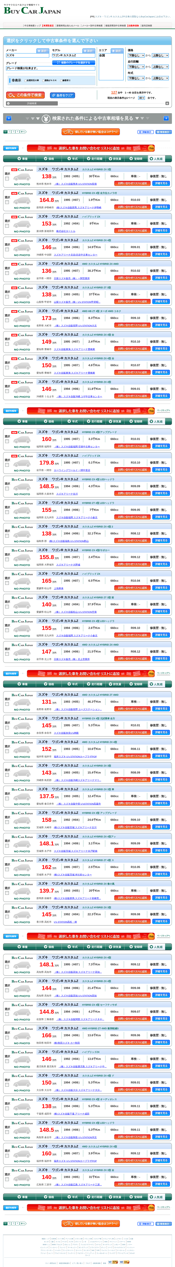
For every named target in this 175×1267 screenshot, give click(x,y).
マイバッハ (113, 1242)
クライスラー (94, 1247)
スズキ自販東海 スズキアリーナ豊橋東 (74, 349)
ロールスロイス (119, 1247)
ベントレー (131, 1247)
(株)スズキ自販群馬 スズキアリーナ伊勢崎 (78, 207)
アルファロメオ (60, 1253)
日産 (131, 1239)
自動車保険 (134, 25)
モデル (56, 50)
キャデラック (107, 1244)
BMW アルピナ (57, 1244)
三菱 (52, 1242)
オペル (98, 1244)
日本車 (53, 1239)
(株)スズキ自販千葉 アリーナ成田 (72, 1114)
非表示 (16, 80)
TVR (97, 1250)
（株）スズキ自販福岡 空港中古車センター (77, 446)
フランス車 (88, 1239)
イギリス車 (79, 1239)
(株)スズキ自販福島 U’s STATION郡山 (69, 541)
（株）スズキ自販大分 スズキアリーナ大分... (78, 1090)
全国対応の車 (33, 80)
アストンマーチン (47, 1250)
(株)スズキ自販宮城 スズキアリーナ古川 (75, 827)
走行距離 (133, 61)
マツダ (64, 1242)
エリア (103, 50)
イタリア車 (98, 1239)
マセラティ (81, 1253)
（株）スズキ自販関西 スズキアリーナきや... (80, 1019)
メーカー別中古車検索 (92, 25)
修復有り (66, 80)
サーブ (87, 1255)
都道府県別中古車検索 (115, 25)
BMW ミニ (46, 1244)
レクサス (118, 1239)
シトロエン (130, 1250)
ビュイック (44, 1247)
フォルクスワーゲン (87, 1244)
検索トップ (45, 1239)
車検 (104, 1263)
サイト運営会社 (50, 1263)
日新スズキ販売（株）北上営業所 (72, 659)
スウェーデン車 (108, 1239)
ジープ (110, 1247)
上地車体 (58, 588)
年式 (130, 73)
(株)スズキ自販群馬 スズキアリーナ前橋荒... (77, 898)
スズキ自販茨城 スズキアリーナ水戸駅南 (76, 851)
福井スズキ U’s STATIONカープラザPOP (75, 756)
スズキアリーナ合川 (67, 494)
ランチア (112, 1253)
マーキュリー (72, 1247)
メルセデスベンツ (96, 1242)
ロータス (87, 1250)
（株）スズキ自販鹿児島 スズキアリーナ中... (83, 1066)
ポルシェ (67, 1244)
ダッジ (103, 1247)
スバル (58, 1242)
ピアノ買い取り (77, 1263)
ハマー (130, 1244)
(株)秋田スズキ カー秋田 (67, 1043)
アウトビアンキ (122, 1253)
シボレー (117, 1244)
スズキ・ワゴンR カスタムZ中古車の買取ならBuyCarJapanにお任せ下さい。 (133, 16)
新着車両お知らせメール (68, 25)
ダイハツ (78, 1242)
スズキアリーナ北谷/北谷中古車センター (76, 255)
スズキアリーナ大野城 (68, 564)
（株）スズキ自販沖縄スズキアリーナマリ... (77, 780)
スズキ (71, 1242)
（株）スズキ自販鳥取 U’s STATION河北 (75, 1137)
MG (93, 1250)
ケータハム (121, 1250)
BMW (129, 1242)
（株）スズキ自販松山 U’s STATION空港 (75, 612)
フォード (63, 1247)
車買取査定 (48, 25)
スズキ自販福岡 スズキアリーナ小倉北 (77, 517)
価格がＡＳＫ (51, 80)
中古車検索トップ (32, 25)
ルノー (50, 1253)
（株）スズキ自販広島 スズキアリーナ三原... (78, 1184)
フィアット (91, 1253)
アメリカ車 (69, 1239)
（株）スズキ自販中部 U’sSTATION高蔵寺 (78, 804)
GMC (124, 1244)
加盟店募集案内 (64, 1263)
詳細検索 (32, 103)
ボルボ (132, 1253)
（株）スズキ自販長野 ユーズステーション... (78, 709)
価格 (130, 50)
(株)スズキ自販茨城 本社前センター (73, 874)
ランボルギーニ (102, 1253)
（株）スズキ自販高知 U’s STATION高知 (75, 995)
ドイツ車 (61, 1239)
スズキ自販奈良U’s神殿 (66, 733)
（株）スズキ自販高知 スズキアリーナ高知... (78, 972)
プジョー (43, 1253)
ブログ (87, 1263)
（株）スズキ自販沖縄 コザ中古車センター (79, 396)
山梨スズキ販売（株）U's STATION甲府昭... (77, 302)
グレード (11, 63)
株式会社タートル (65, 231)
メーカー (11, 50)
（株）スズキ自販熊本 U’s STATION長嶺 (75, 184)
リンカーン (54, 1247)
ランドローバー (68, 1250)
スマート (122, 1242)
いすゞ (85, 1242)
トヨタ (126, 1239)
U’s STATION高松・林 (65, 922)
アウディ (75, 1244)
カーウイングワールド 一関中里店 (72, 470)
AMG (106, 1242)
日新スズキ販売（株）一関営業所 (72, 278)
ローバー (79, 1250)
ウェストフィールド (108, 1250)
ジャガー (58, 1250)
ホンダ (46, 1242)
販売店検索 (147, 25)
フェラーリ (71, 1253)
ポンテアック (83, 1247)
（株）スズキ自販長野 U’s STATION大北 (75, 325)
